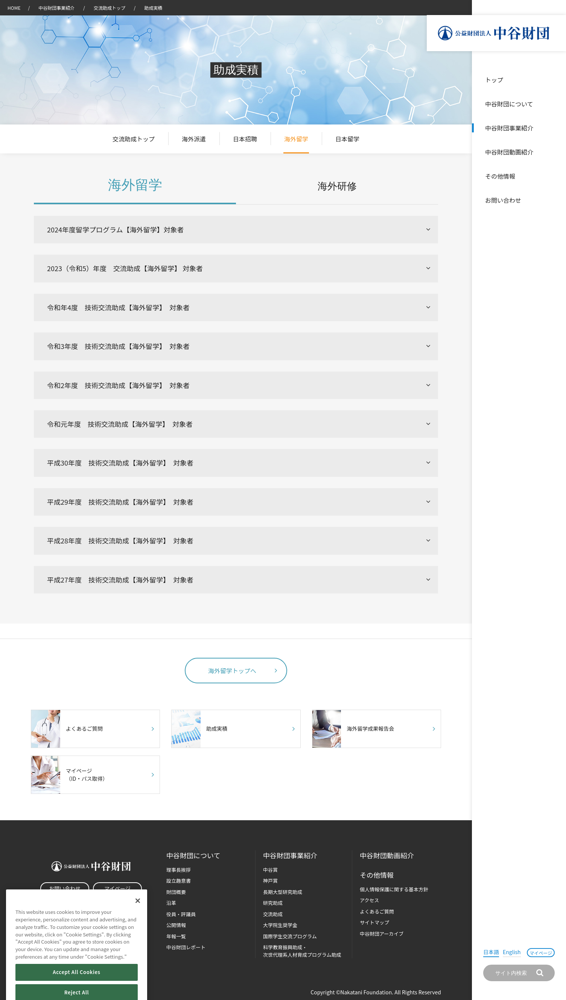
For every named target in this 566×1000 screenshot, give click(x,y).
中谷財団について (509, 103)
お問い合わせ (503, 200)
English (512, 952)
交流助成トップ (110, 8)
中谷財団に (193, 855)
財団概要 (176, 891)
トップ (494, 79)
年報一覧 (176, 936)
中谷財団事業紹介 (509, 127)
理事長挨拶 (178, 869)
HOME (14, 8)
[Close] (137, 914)
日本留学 (347, 138)
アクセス (369, 900)
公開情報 (176, 925)
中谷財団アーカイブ (381, 933)
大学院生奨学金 (280, 925)
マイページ (540, 953)
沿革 (555, 151)
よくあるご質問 (377, 911)
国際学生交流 (290, 936)
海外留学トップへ (232, 670)
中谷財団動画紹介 (509, 151)
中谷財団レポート (185, 947)
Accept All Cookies (76, 985)
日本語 (491, 952)
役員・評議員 (181, 914)
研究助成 (273, 902)
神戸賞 (270, 880)
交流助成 (273, 914)
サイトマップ (374, 922)
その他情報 (500, 176)
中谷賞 (270, 869)
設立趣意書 (178, 880)
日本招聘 (245, 138)
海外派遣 (194, 138)
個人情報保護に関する (394, 889)
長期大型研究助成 (282, 891)
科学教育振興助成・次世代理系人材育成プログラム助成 (302, 951)
